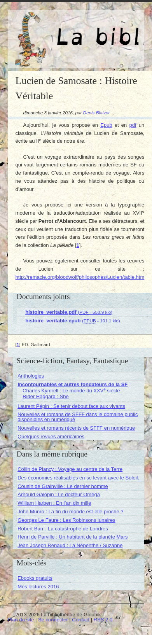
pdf (132, 125)
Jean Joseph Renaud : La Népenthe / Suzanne (69, 545)
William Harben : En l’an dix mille (54, 503)
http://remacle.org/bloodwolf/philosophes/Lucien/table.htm (80, 277)
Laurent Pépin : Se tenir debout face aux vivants (71, 406)
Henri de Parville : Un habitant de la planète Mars (72, 537)
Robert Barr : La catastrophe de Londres (62, 529)
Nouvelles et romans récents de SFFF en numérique (76, 428)
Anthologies (30, 376)
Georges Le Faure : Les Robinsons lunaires (66, 520)
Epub (106, 125)
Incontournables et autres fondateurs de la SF (72, 384)
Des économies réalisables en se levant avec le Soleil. (78, 478)
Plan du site (21, 620)
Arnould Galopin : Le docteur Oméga (58, 494)
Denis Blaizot (96, 112)
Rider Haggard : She (46, 396)
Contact (80, 620)
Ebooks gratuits (34, 578)
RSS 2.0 (103, 620)
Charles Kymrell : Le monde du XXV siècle (71, 391)
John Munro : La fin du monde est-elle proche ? (70, 511)
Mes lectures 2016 (38, 587)
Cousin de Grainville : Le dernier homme (62, 486)
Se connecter (53, 620)
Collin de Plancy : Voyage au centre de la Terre (69, 469)
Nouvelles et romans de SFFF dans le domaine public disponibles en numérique (77, 416)
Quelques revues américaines (50, 436)
